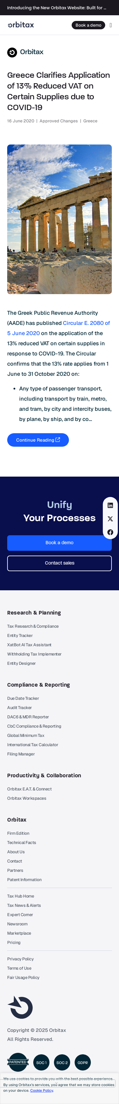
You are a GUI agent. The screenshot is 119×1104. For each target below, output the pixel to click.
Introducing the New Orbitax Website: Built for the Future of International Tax (57, 8)
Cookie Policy (41, 1090)
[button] (110, 505)
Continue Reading (38, 440)
